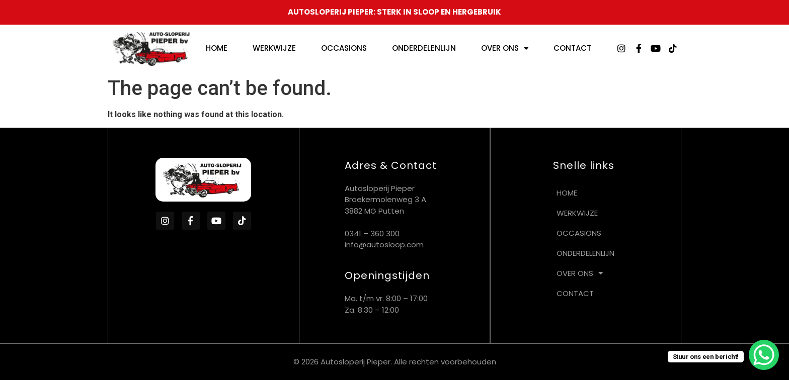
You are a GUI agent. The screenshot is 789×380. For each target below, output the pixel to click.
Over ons (504, 48)
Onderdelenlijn (424, 48)
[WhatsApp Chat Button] (764, 355)
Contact (572, 48)
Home (216, 48)
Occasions (344, 48)
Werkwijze (274, 48)
